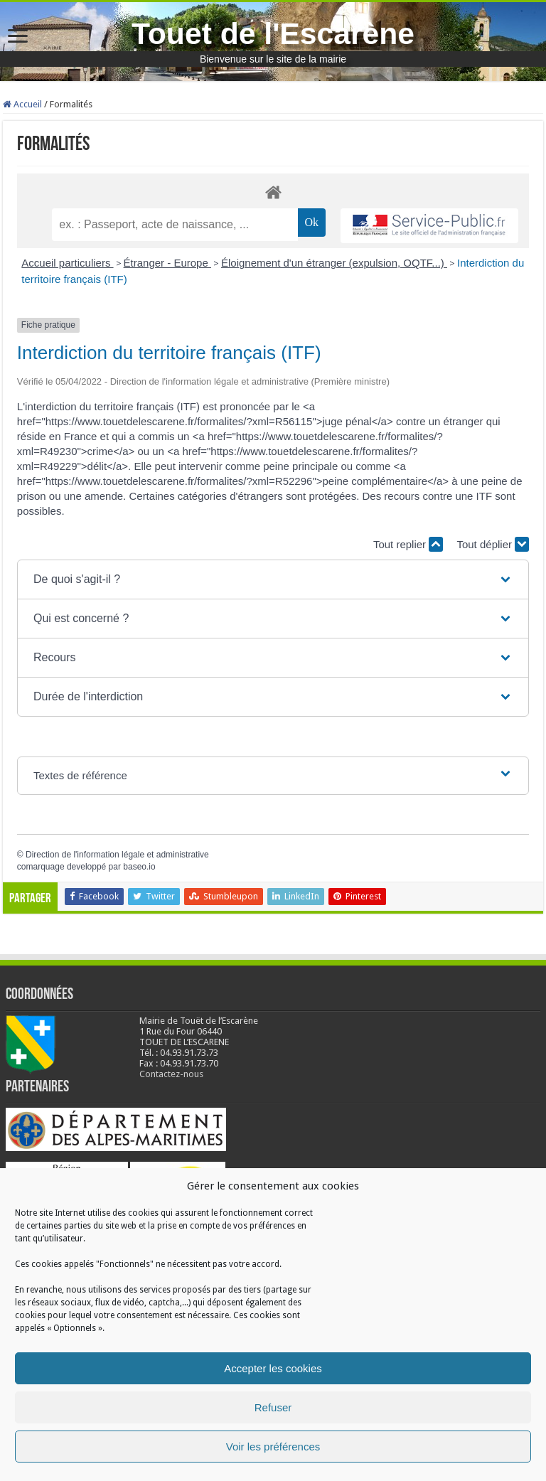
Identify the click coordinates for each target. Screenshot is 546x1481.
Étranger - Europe (167, 263)
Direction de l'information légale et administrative (117, 855)
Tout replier (408, 544)
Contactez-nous (171, 1074)
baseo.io (139, 867)
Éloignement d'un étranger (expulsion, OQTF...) (334, 263)
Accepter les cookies (273, 1368)
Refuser (273, 1407)
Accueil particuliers (67, 263)
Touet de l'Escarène (273, 33)
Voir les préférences (273, 1446)
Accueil (22, 104)
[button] (273, 579)
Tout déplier (492, 544)
